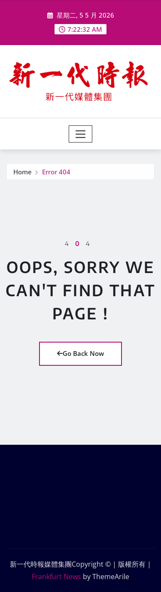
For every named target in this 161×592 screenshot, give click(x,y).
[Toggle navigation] (80, 134)
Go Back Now (80, 353)
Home (22, 172)
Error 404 (56, 172)
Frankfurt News (56, 576)
